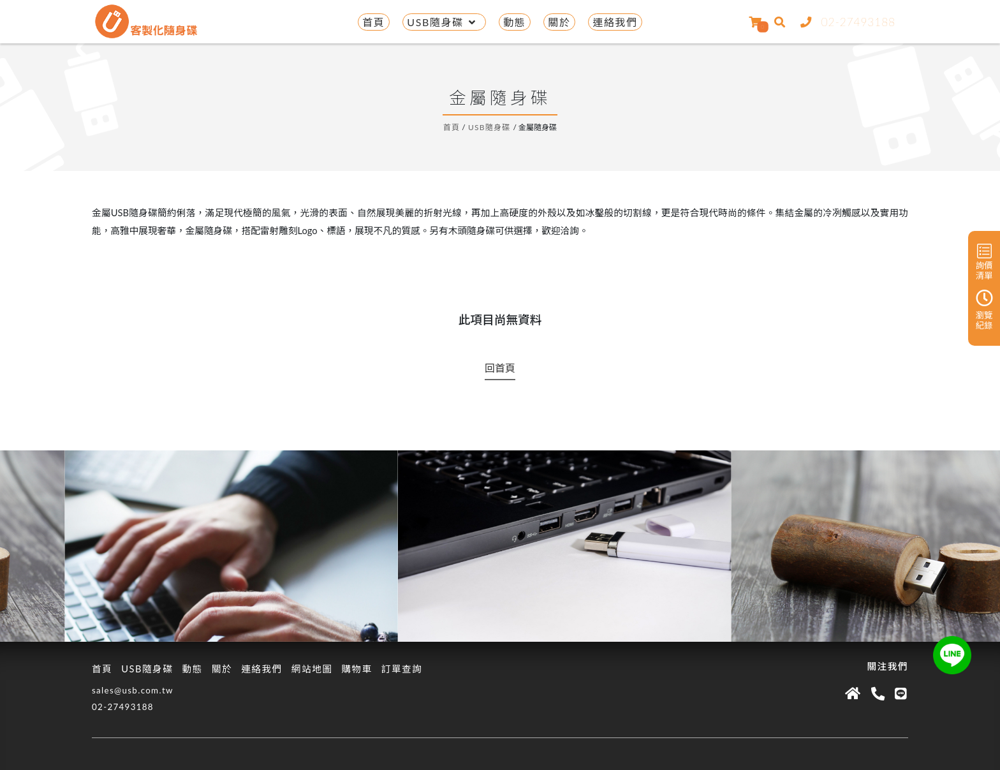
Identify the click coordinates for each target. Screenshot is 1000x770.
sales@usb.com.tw (132, 690)
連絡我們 (614, 22)
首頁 (373, 22)
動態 (514, 22)
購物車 (356, 668)
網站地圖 (312, 668)
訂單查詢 (402, 668)
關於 (559, 22)
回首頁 (500, 368)
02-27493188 (845, 22)
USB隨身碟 (444, 22)
